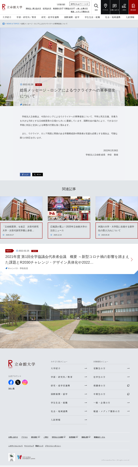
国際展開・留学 (71, 17)
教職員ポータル (99, 438)
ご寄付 (46, 438)
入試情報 (130, 17)
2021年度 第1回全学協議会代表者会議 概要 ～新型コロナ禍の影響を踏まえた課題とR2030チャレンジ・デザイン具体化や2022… (65, 260)
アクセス (24, 438)
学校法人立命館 (57, 438)
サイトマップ (29, 447)
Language (61, 4)
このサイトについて (15, 447)
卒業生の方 (68, 8)
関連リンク (39, 447)
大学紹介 (7, 17)
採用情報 (72, 438)
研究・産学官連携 (50, 17)
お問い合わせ (13, 438)
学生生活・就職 (92, 17)
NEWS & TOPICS (13, 24)
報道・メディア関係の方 (80, 11)
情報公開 (84, 438)
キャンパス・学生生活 (18, 269)
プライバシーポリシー (53, 447)
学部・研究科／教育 (26, 17)
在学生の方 (47, 8)
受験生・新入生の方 (33, 8)
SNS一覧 (11, 389)
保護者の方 (57, 8)
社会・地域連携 (112, 17)
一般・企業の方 (82, 8)
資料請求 (34, 438)
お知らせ (27, 104)
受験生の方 (99, 368)
